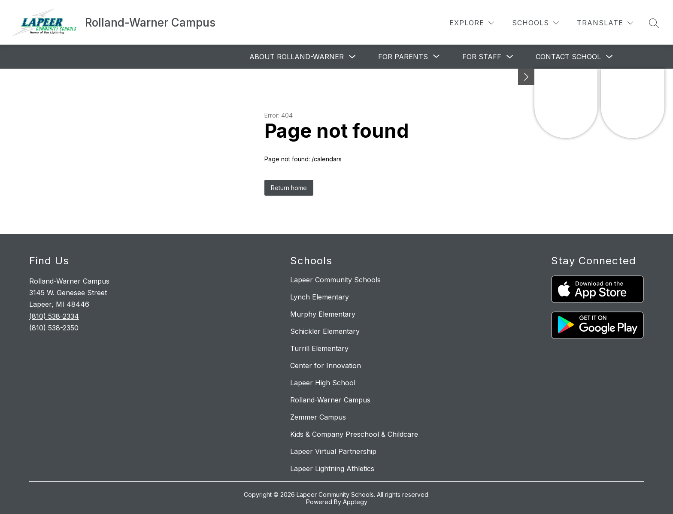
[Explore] (471, 23)
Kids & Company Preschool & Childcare (354, 434)
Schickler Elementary (325, 331)
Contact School (568, 56)
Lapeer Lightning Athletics (332, 468)
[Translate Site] (605, 23)
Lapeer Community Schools (335, 279)
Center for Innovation (325, 365)
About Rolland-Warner (296, 56)
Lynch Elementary (319, 297)
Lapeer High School (322, 382)
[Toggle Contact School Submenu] (609, 57)
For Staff (481, 56)
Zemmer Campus (318, 417)
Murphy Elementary (322, 314)
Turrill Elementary (319, 348)
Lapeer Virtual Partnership (333, 451)
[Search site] (654, 23)
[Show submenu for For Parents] (403, 56)
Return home (289, 187)
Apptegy (355, 501)
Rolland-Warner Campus (330, 400)
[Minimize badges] (526, 77)
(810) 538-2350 (54, 328)
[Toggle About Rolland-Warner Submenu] (352, 57)
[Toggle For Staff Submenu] (510, 57)
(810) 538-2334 (54, 316)
